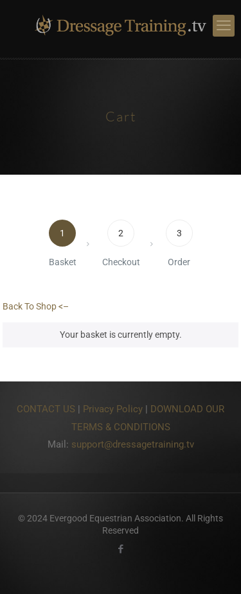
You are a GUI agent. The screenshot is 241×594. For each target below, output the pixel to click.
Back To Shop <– (36, 306)
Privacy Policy (113, 409)
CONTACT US (46, 409)
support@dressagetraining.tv (132, 444)
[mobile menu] (224, 26)
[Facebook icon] (120, 549)
